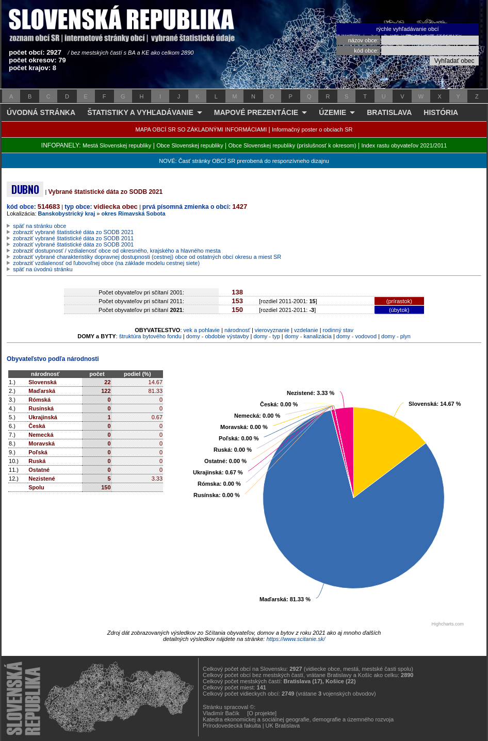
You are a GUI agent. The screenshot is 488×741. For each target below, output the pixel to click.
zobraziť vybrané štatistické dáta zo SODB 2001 (73, 244)
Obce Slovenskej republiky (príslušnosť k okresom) (292, 145)
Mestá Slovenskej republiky (117, 145)
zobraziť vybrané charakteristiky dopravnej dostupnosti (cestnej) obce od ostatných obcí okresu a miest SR (147, 257)
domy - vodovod (356, 336)
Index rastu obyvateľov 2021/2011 (404, 145)
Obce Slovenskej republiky (189, 145)
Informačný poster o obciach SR (312, 129)
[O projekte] (261, 713)
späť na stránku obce (39, 226)
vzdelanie (306, 330)
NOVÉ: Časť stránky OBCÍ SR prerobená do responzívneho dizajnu (244, 161)
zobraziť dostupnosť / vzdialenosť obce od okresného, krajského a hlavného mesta (117, 251)
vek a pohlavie (202, 330)
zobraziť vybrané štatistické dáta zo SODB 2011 (73, 238)
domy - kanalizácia (308, 336)
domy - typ (266, 336)
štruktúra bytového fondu (150, 336)
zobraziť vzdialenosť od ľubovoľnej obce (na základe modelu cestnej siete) (106, 263)
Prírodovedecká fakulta (232, 725)
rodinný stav (338, 330)
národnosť (237, 330)
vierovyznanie (272, 330)
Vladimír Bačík (221, 713)
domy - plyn (396, 336)
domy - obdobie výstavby (217, 336)
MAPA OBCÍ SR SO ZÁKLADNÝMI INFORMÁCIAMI (201, 129)
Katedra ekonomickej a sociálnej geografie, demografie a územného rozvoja (298, 719)
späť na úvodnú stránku (42, 269)
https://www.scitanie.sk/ (295, 639)
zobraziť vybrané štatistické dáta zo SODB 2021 (73, 232)
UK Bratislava (283, 725)
